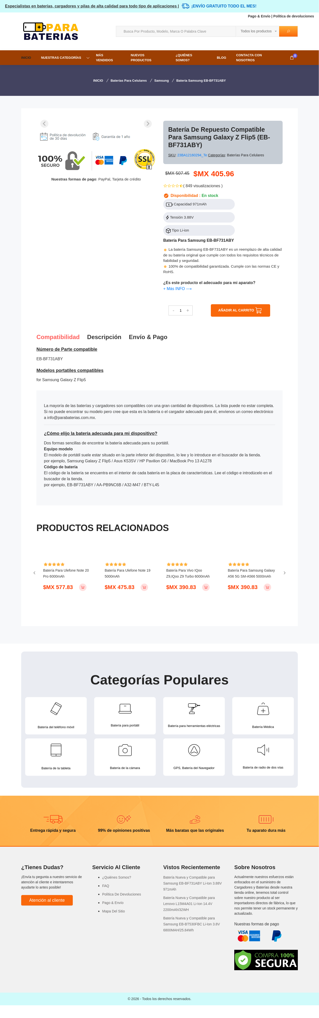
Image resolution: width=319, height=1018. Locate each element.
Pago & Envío (259, 16)
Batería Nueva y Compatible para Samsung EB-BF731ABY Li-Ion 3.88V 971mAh (192, 896)
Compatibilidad (58, 337)
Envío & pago (148, 337)
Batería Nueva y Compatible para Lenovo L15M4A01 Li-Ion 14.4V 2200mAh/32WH (189, 916)
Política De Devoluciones (121, 907)
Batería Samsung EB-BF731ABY (201, 80)
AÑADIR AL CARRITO (240, 310)
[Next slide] (148, 124)
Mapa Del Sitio (113, 924)
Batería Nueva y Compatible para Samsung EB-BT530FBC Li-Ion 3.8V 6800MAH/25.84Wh (191, 937)
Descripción (104, 337)
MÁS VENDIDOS (104, 57)
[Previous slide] (44, 124)
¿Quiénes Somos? (184, 57)
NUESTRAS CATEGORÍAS (61, 58)
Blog (221, 58)
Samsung (161, 80)
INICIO (26, 58)
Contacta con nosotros (249, 57)
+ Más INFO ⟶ (177, 289)
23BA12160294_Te (192, 155)
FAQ (105, 898)
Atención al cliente (47, 912)
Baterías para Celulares (129, 80)
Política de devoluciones (293, 16)
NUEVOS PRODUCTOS (141, 57)
